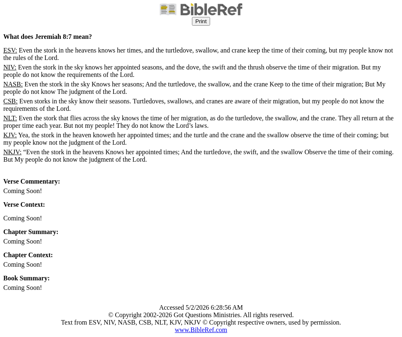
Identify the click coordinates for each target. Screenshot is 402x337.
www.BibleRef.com (201, 329)
